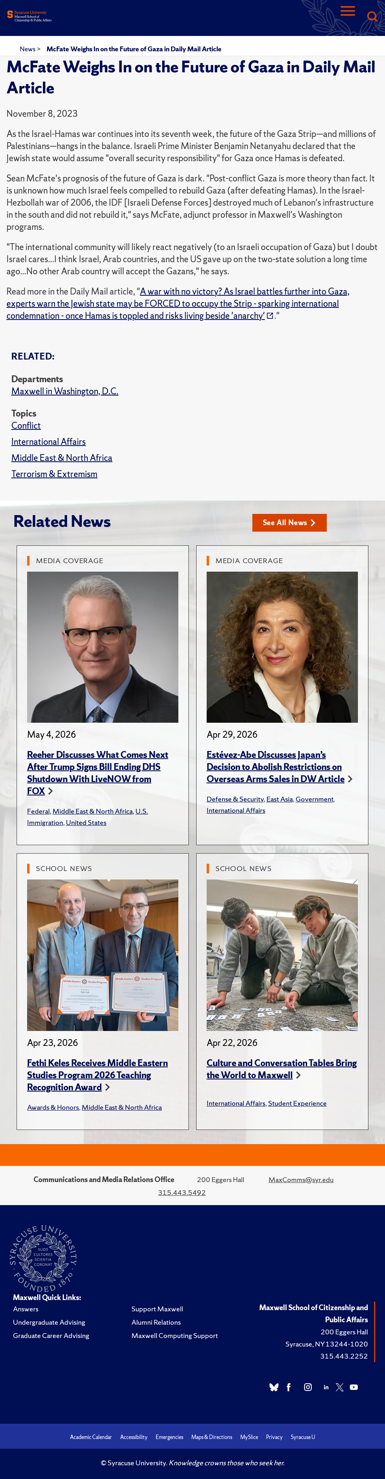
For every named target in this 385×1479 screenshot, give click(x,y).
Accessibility (134, 1437)
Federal (38, 811)
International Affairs (48, 442)
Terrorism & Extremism (54, 474)
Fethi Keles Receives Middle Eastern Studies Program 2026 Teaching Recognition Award (97, 1075)
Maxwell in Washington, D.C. (64, 391)
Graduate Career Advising (51, 1335)
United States (86, 822)
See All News (289, 522)
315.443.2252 (344, 1356)
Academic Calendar (91, 1437)
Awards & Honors (53, 1107)
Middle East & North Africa (61, 458)
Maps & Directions (211, 1437)
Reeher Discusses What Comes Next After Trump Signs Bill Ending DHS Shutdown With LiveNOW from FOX (97, 773)
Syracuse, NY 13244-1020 (327, 1344)
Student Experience (297, 1103)
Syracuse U (303, 1437)
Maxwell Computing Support (174, 1335)
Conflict (26, 425)
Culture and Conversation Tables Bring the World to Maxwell (282, 1069)
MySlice (249, 1437)
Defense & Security (235, 799)
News (28, 48)
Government (314, 799)
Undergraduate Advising (49, 1322)
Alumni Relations (156, 1322)
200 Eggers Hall (344, 1331)
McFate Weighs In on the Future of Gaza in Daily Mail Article (134, 48)
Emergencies (169, 1437)
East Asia (280, 799)
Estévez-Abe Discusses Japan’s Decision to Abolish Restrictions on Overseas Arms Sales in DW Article (276, 767)
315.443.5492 (182, 1192)
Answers (25, 1308)
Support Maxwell (157, 1308)
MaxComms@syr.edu (301, 1179)
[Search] (372, 17)
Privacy (274, 1437)
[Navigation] (347, 17)
